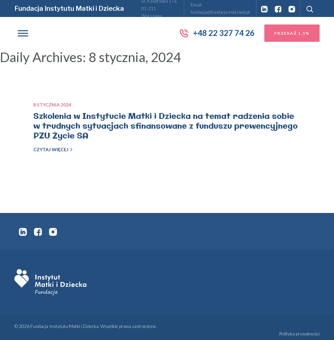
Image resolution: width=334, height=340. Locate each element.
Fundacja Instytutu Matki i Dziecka (69, 8)
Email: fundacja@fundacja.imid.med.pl (220, 8)
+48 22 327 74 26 (217, 33)
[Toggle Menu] (23, 33)
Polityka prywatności (299, 333)
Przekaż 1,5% (292, 33)
